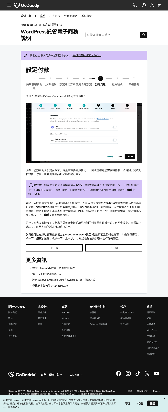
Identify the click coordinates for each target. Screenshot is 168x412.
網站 (149, 318)
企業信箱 (151, 324)
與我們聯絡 (70, 15)
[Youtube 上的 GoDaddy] (157, 375)
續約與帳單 (125, 318)
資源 (40, 324)
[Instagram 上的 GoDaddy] (128, 375)
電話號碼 (151, 354)
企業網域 (66, 324)
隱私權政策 (142, 391)
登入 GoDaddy (127, 312)
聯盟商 (93, 312)
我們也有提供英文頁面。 (87, 55)
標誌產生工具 (153, 348)
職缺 (10, 318)
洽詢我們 (12, 324)
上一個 (54, 248)
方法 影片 (54, 15)
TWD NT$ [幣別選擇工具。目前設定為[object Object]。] (76, 375)
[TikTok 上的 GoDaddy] (138, 375)
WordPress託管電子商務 (48, 24)
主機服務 (151, 336)
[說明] (143, 5)
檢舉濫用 (42, 318)
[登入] (152, 5)
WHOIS (65, 318)
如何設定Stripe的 (53, 285)
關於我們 (12, 312)
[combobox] (113, 34)
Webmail (66, 312)
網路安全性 (152, 342)
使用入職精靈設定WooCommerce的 (47, 96)
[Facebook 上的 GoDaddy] (119, 375)
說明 (42, 15)
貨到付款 (50, 273)
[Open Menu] (8, 5)
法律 (10, 330)
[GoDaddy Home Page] (22, 374)
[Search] (143, 35)
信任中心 (12, 336)
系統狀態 (86, 15)
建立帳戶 (124, 324)
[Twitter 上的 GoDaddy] (147, 375)
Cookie (156, 391)
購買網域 (151, 312)
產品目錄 (66, 330)
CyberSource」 (76, 279)
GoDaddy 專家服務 (98, 324)
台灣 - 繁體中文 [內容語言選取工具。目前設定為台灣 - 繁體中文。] (52, 375)
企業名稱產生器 (69, 336)
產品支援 (42, 312)
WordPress (152, 330)
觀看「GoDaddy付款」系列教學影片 (53, 268)
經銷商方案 (95, 318)
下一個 (114, 248)
